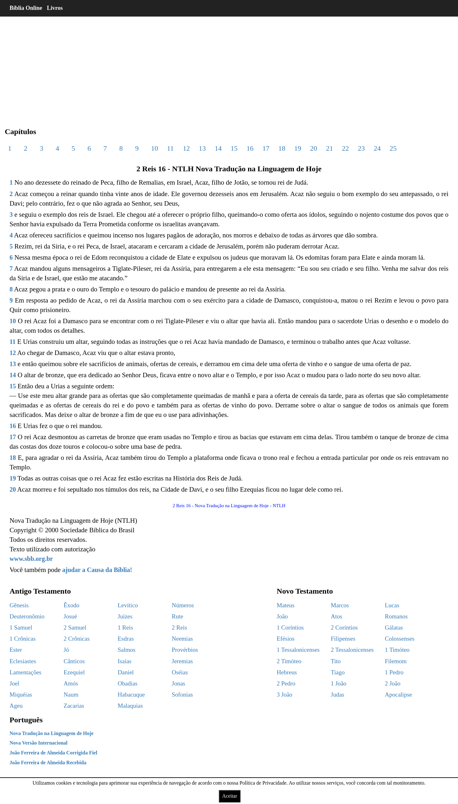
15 (234, 148)
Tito (336, 661)
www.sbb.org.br (31, 558)
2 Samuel (75, 627)
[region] (229, 67)
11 (170, 148)
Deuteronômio (27, 616)
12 (186, 148)
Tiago (338, 672)
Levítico (128, 605)
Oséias (180, 672)
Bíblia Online (26, 8)
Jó (66, 649)
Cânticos (74, 661)
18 (281, 148)
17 (265, 148)
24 (377, 148)
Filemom (396, 661)
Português (26, 720)
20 (313, 148)
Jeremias (182, 661)
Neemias (182, 638)
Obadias (127, 683)
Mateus (286, 605)
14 (218, 148)
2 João (392, 683)
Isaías (124, 661)
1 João (338, 683)
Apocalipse (398, 694)
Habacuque (131, 694)
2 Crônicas (77, 638)
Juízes (125, 616)
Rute (177, 616)
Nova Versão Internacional (38, 743)
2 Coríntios (344, 627)
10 (154, 148)
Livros (55, 8)
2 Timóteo (289, 661)
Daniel (126, 672)
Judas (337, 694)
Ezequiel (74, 672)
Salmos (126, 649)
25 (393, 148)
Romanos (396, 616)
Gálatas (394, 627)
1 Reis (125, 627)
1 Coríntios (290, 627)
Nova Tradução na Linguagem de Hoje (52, 733)
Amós (71, 683)
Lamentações (25, 672)
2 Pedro (286, 683)
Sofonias (182, 694)
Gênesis (19, 605)
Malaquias (130, 705)
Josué (70, 616)
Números (183, 605)
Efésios (286, 638)
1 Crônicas (23, 638)
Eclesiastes (23, 661)
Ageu (16, 705)
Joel (14, 683)
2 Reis (179, 627)
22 (345, 148)
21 (329, 148)
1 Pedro (394, 672)
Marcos (340, 605)
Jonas (178, 683)
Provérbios (185, 649)
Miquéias (21, 694)
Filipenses (343, 638)
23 (361, 148)
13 (202, 148)
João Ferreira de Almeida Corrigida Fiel (53, 752)
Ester (16, 649)
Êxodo (72, 605)
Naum (71, 694)
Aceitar (229, 796)
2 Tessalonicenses (352, 649)
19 (297, 148)
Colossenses (399, 638)
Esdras (126, 638)
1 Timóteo (397, 649)
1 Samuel (21, 627)
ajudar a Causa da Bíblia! (97, 569)
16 (249, 148)
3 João (284, 694)
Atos (336, 616)
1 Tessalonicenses (298, 649)
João (282, 616)
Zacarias (74, 705)
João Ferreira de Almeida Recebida (48, 762)
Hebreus (287, 672)
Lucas (392, 605)
